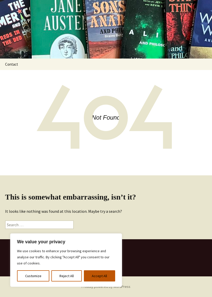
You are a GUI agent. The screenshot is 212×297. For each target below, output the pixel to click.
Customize (33, 276)
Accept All (99, 276)
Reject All (66, 276)
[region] (66, 260)
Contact (11, 64)
